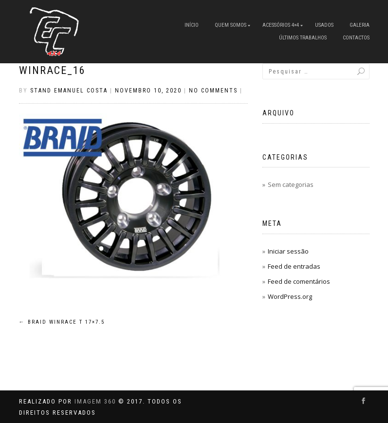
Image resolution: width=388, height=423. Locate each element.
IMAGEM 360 (95, 401)
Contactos (356, 38)
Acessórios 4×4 (280, 25)
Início (192, 25)
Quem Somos (230, 25)
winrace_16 (52, 70)
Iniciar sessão (288, 251)
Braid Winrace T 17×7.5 (62, 322)
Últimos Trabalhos (303, 38)
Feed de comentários (299, 281)
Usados (324, 25)
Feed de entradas (294, 266)
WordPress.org (290, 296)
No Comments (213, 90)
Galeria (360, 25)
